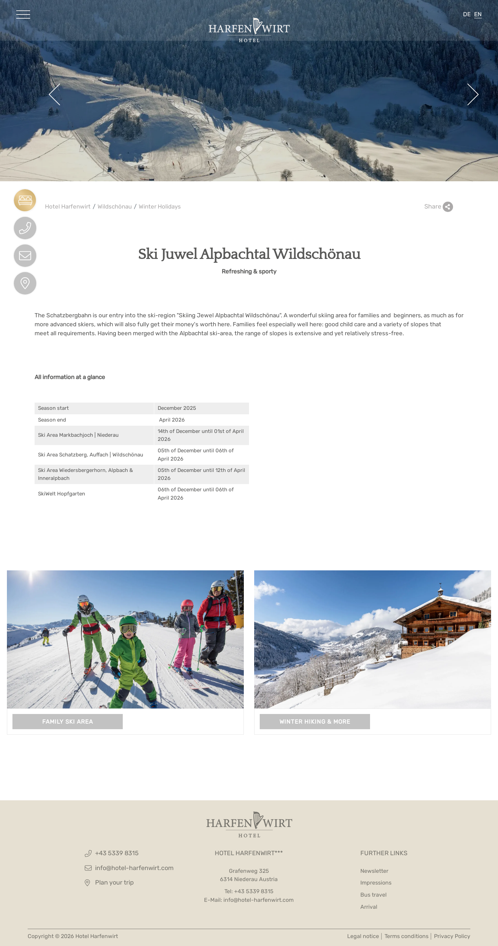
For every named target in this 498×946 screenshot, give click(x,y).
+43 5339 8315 (117, 853)
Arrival (368, 907)
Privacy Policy (452, 936)
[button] (238, 148)
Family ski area (68, 721)
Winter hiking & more (315, 721)
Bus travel (373, 894)
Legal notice (363, 936)
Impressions (375, 883)
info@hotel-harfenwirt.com (134, 868)
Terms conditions (406, 936)
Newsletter (374, 871)
